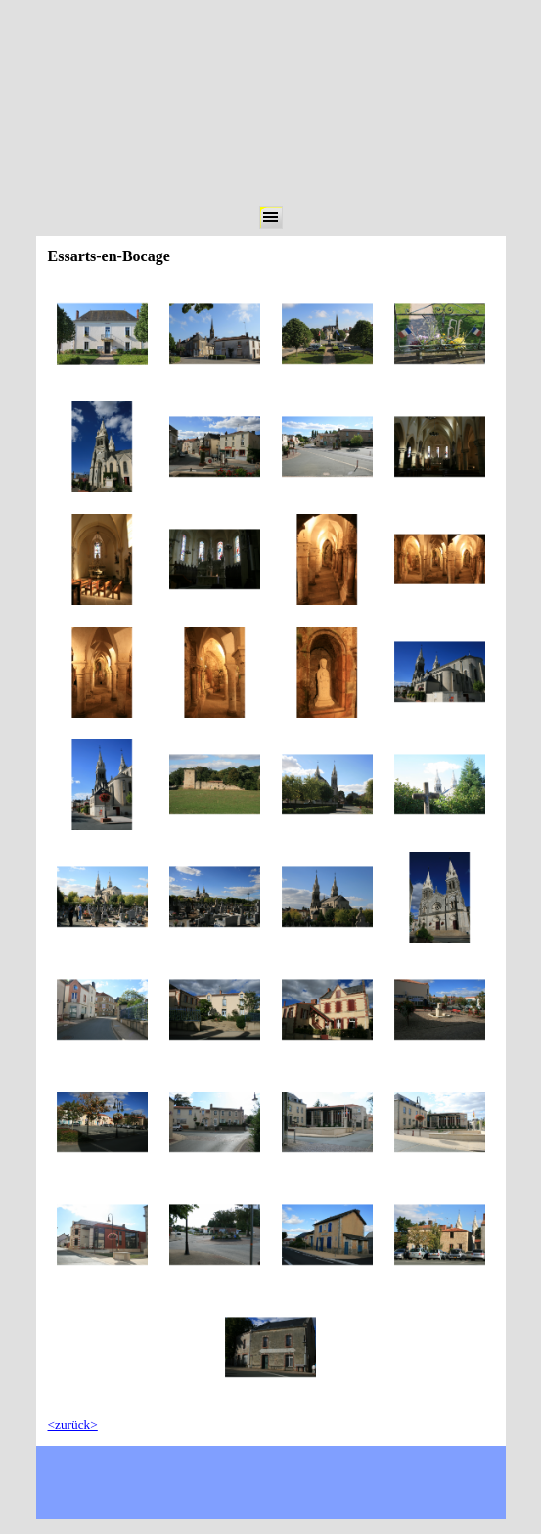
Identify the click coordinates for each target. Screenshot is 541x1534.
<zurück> (73, 1425)
